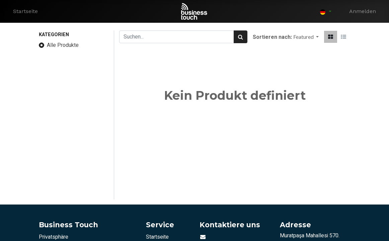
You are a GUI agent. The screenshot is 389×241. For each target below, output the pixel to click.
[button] (306, 37)
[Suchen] (240, 36)
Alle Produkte (63, 45)
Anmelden (362, 11)
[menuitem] (25, 11)
